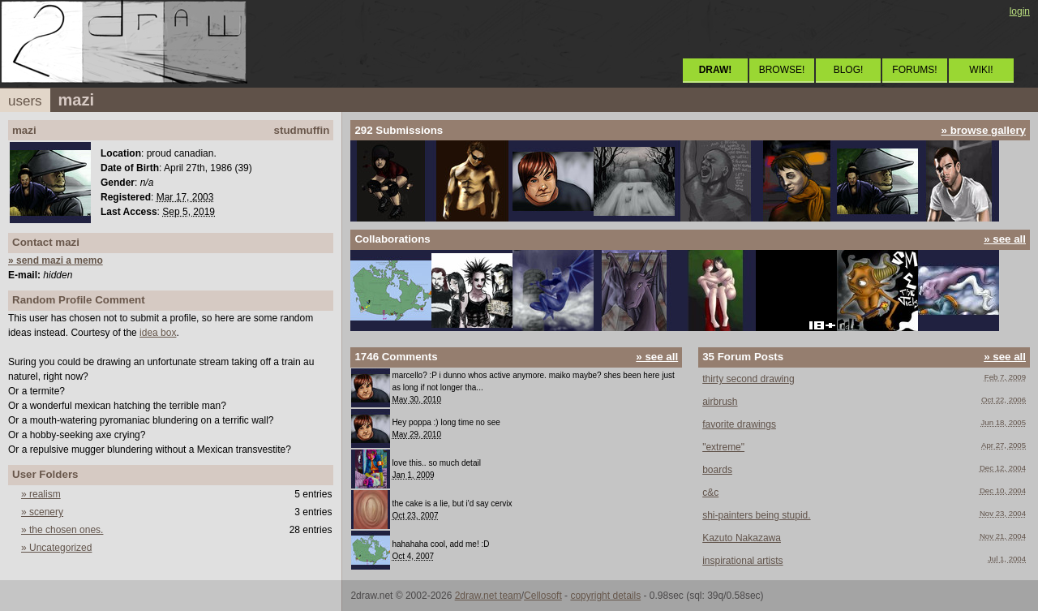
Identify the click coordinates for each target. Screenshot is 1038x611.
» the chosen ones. (62, 530)
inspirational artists (742, 560)
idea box (157, 332)
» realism (41, 494)
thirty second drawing (748, 379)
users (25, 101)
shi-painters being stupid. (756, 515)
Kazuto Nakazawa (741, 538)
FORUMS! (914, 69)
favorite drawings (739, 424)
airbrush (719, 401)
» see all (1005, 239)
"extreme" (723, 447)
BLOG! (849, 69)
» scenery (42, 512)
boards (717, 469)
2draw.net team (488, 595)
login (1020, 11)
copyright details (605, 595)
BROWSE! (782, 69)
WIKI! (981, 69)
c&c (710, 492)
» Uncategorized (56, 547)
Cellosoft (543, 595)
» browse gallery (983, 130)
